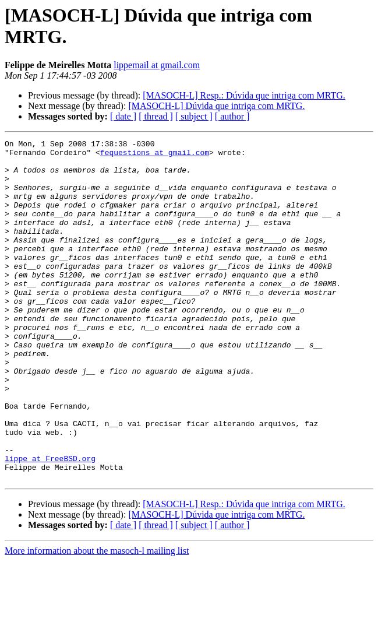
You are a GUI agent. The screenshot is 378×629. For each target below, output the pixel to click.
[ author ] (232, 116)
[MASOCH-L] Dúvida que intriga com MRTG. (216, 106)
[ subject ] (194, 116)
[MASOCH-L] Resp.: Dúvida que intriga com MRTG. (244, 95)
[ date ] (123, 116)
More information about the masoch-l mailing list (97, 619)
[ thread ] (156, 116)
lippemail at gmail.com (157, 65)
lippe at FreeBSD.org (50, 523)
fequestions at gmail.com (154, 155)
